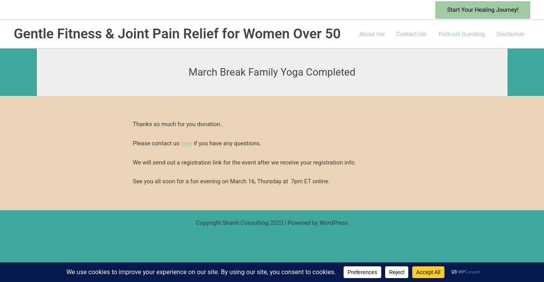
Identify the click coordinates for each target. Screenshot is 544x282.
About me (372, 34)
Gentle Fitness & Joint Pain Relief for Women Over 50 (177, 34)
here (186, 143)
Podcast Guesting (461, 34)
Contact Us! (412, 34)
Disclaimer (510, 34)
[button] (482, 10)
